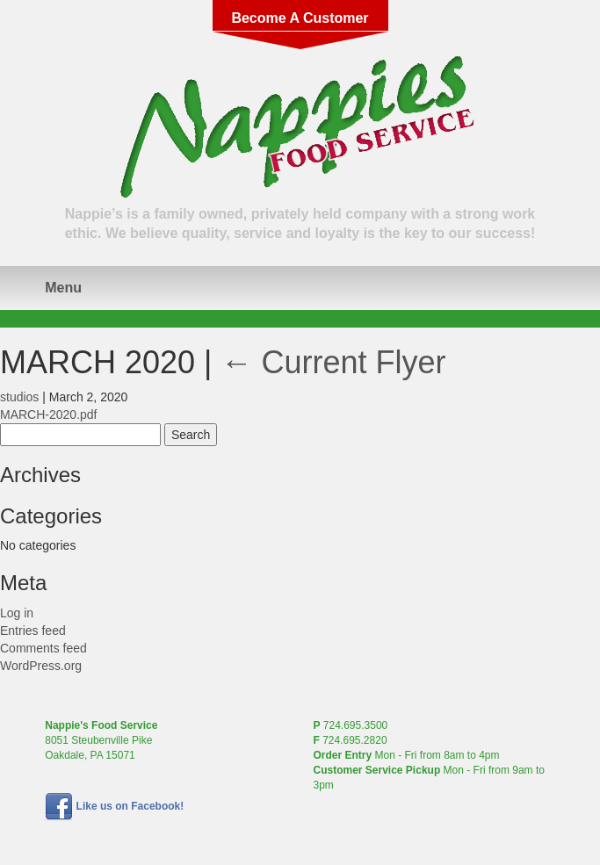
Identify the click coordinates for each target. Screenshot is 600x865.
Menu (63, 287)
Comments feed (43, 648)
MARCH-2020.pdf (49, 414)
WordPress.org (41, 666)
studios (19, 397)
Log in (16, 613)
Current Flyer (332, 362)
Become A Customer (299, 18)
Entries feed (33, 631)
